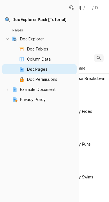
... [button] (88, 7)
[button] (71, 8)
